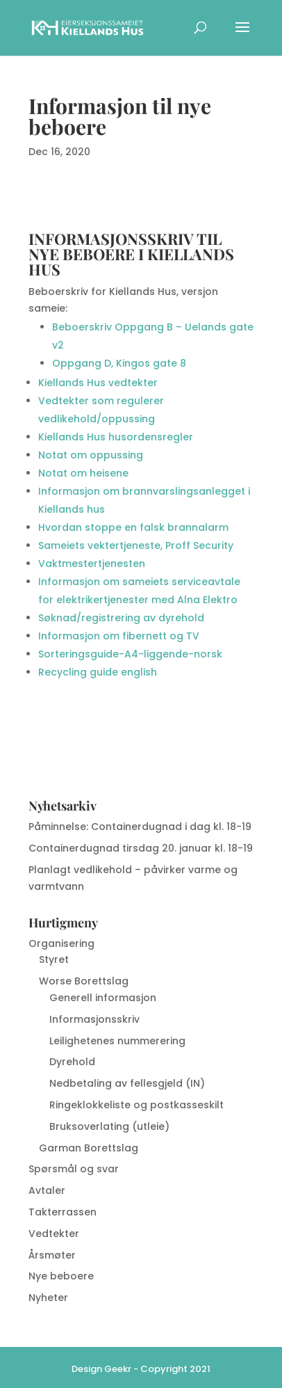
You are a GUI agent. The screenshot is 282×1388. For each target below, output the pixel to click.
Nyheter (48, 1298)
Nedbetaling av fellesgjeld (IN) (127, 1083)
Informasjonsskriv (94, 1019)
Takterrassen (62, 1212)
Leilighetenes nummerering (117, 1041)
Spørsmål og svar (73, 1169)
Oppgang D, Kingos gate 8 (119, 363)
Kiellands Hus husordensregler (115, 437)
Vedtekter (53, 1234)
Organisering (61, 943)
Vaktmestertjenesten (91, 564)
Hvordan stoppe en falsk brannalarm (133, 527)
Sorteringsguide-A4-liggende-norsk (130, 654)
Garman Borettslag (88, 1148)
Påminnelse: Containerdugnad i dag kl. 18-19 (139, 826)
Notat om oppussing (90, 455)
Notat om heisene (83, 473)
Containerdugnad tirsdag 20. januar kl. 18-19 (140, 848)
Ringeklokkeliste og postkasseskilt (136, 1105)
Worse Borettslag (83, 981)
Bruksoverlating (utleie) (109, 1126)
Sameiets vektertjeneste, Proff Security (135, 545)
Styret (54, 959)
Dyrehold (72, 1062)
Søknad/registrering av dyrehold (121, 618)
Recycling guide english (97, 672)
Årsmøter (52, 1255)
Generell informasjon (102, 998)
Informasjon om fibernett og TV (118, 636)
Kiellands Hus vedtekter (99, 383)
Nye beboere (61, 1276)
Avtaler (46, 1190)
